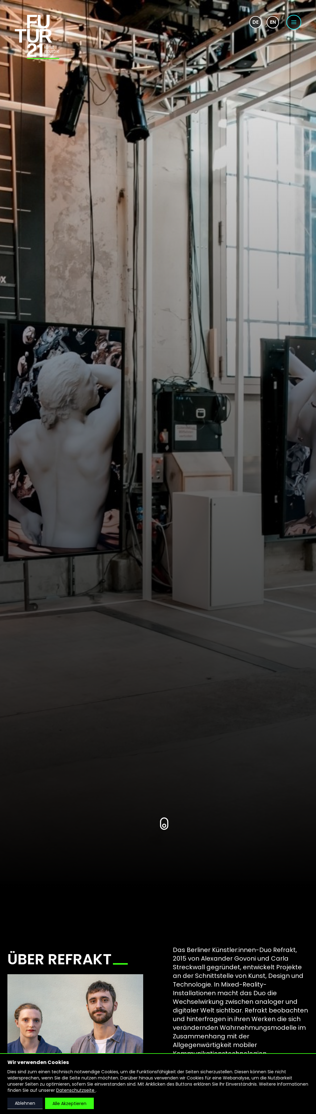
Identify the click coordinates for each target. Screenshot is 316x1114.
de (255, 22)
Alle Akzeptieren (69, 1103)
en (273, 22)
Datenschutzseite (76, 1090)
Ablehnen (25, 1103)
